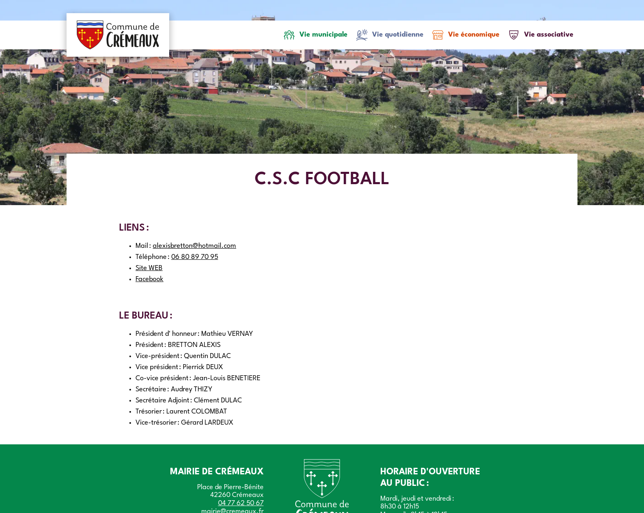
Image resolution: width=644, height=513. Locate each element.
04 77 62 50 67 (241, 503)
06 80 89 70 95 (194, 257)
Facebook (149, 279)
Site (149, 268)
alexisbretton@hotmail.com (194, 246)
